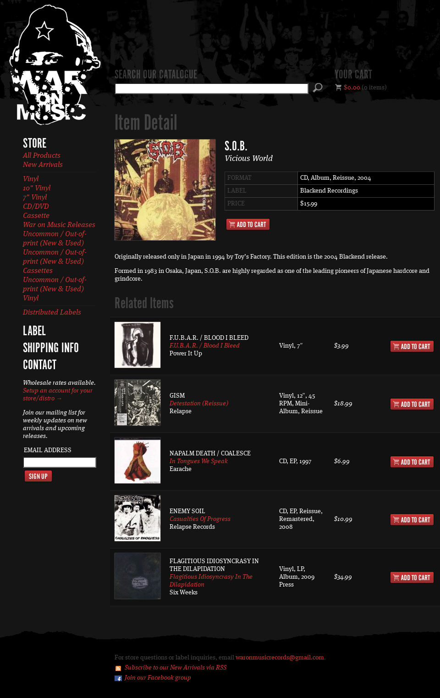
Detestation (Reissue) (199, 403)
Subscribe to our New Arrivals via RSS (175, 668)
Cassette (36, 216)
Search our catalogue (156, 75)
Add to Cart (248, 224)
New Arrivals (43, 165)
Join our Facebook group (158, 678)
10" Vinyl (36, 188)
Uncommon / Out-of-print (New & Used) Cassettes (55, 262)
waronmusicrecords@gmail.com (280, 657)
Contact (39, 365)
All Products (41, 156)
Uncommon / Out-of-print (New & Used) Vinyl (55, 289)
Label (34, 331)
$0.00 (352, 87)
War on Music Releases (59, 225)
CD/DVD (36, 207)
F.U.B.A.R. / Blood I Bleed (205, 346)
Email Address (48, 450)
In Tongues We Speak (199, 461)
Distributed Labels (52, 312)
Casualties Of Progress (200, 519)
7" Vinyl (35, 197)
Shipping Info (51, 348)
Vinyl (30, 179)
